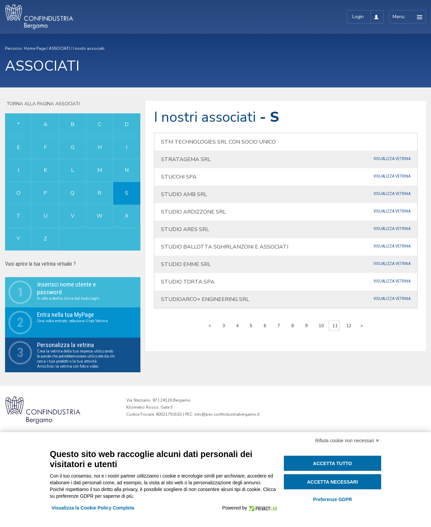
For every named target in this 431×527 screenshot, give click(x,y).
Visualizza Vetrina (391, 158)
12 (349, 326)
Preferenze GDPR (332, 499)
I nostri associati (88, 48)
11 (335, 326)
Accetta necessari (332, 482)
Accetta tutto (332, 463)
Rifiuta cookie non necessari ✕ (347, 440)
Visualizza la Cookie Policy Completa (93, 508)
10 (321, 326)
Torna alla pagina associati (42, 104)
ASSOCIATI (59, 48)
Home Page (35, 48)
